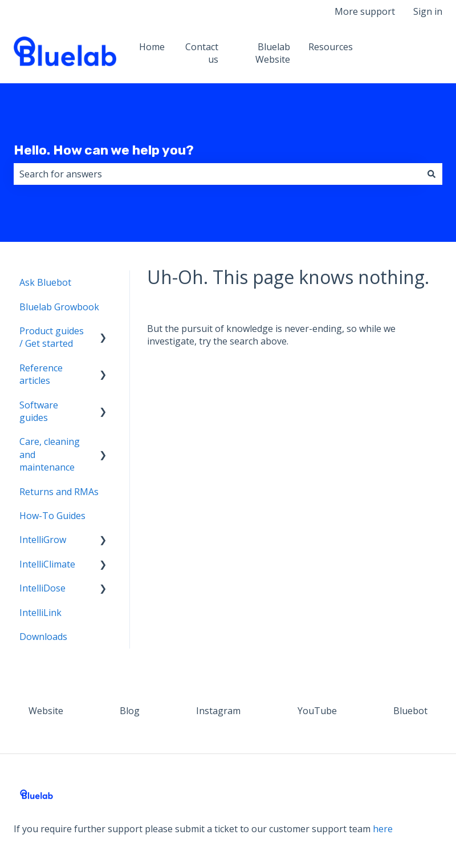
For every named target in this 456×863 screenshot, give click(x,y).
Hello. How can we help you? (104, 150)
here (383, 829)
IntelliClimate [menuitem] (47, 564)
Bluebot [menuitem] (410, 710)
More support (365, 11)
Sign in (427, 11)
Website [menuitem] (45, 710)
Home (152, 46)
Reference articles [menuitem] (41, 374)
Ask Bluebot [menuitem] (45, 282)
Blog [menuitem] (130, 710)
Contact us (201, 53)
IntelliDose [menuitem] (42, 588)
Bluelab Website (272, 53)
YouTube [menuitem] (317, 710)
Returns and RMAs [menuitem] (59, 491)
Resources (330, 46)
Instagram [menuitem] (218, 710)
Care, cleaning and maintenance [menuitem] (49, 454)
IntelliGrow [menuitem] (42, 539)
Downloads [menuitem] (43, 636)
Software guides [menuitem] (38, 411)
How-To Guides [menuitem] (52, 515)
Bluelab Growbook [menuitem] (59, 307)
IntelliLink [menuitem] (40, 612)
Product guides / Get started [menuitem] (51, 337)
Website (413, 53)
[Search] (431, 174)
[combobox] (217, 174)
